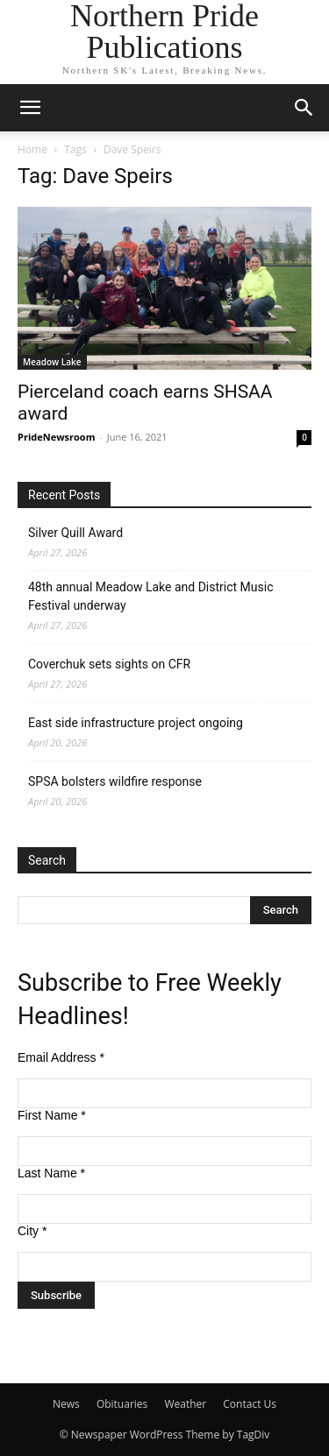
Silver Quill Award (75, 533)
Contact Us (249, 1403)
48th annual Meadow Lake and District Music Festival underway (150, 596)
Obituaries (122, 1403)
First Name (52, 1115)
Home (32, 149)
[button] (30, 107)
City (32, 1231)
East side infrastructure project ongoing (135, 723)
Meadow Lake (52, 362)
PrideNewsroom (56, 436)
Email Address (61, 1057)
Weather (185, 1403)
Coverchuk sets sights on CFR (109, 664)
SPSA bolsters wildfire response (115, 781)
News (66, 1403)
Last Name (51, 1173)
